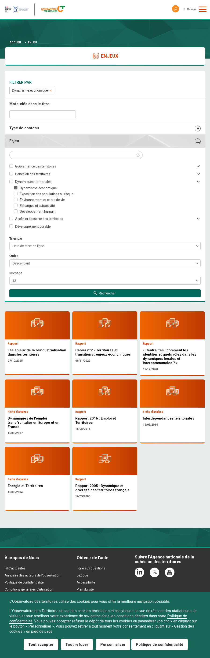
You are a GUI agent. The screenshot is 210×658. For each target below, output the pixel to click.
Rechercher (105, 293)
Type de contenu (24, 128)
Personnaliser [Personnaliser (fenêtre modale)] (113, 644)
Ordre (13, 256)
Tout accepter (41, 644)
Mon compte (185, 9)
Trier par (15, 238)
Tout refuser (76, 644)
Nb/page (15, 273)
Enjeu (14, 141)
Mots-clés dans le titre (29, 104)
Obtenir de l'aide (92, 586)
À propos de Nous (22, 586)
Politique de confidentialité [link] (159, 644)
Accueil (15, 42)
